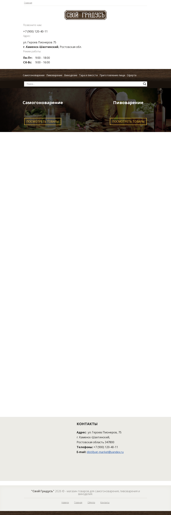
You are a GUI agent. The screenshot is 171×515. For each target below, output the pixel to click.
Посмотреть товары (43, 121)
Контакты (104, 502)
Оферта (131, 75)
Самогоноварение (34, 75)
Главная (28, 3)
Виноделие (70, 75)
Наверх (65, 502)
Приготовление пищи (112, 75)
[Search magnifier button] (144, 83)
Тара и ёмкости (88, 75)
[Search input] (84, 83)
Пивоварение (54, 75)
